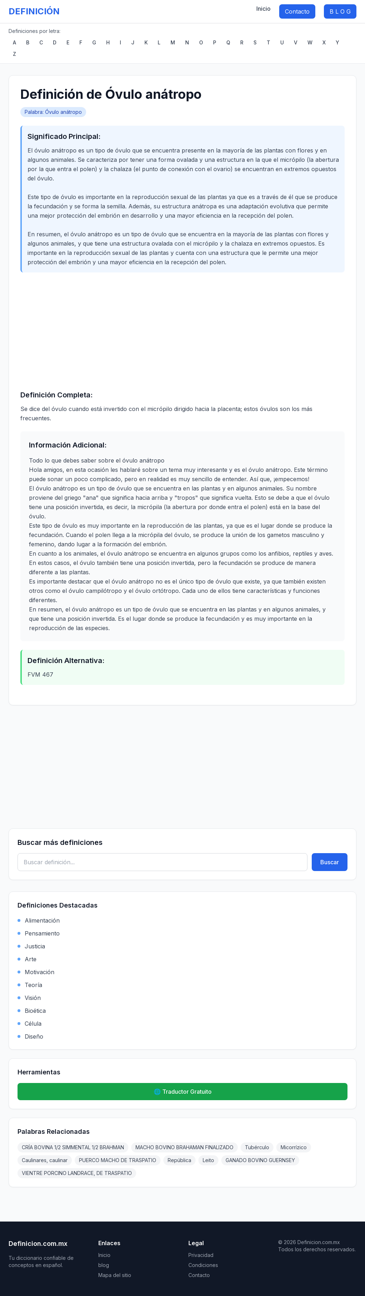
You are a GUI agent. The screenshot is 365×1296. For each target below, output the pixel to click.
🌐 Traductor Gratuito (183, 1091)
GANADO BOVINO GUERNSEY (260, 1160)
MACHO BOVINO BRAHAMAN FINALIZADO (184, 1147)
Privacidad (200, 1255)
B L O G (340, 11)
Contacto (297, 11)
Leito (208, 1160)
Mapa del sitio (114, 1275)
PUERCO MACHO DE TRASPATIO (117, 1160)
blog (103, 1265)
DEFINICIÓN (34, 11)
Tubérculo (257, 1147)
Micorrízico (294, 1147)
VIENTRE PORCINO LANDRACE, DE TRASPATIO (77, 1173)
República (179, 1160)
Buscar (329, 862)
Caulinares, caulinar (45, 1160)
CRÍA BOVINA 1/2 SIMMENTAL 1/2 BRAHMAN (73, 1147)
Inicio (263, 8)
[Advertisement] (182, 331)
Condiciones (203, 1265)
